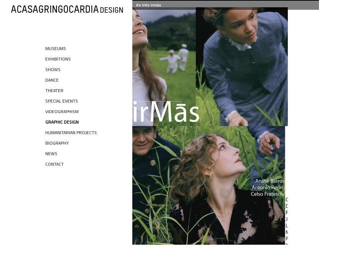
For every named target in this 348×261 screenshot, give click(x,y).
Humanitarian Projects (71, 132)
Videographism (62, 111)
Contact (54, 164)
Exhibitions (58, 58)
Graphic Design (62, 122)
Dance (52, 79)
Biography (57, 143)
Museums (55, 48)
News (51, 153)
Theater (54, 90)
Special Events (61, 101)
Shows (53, 69)
